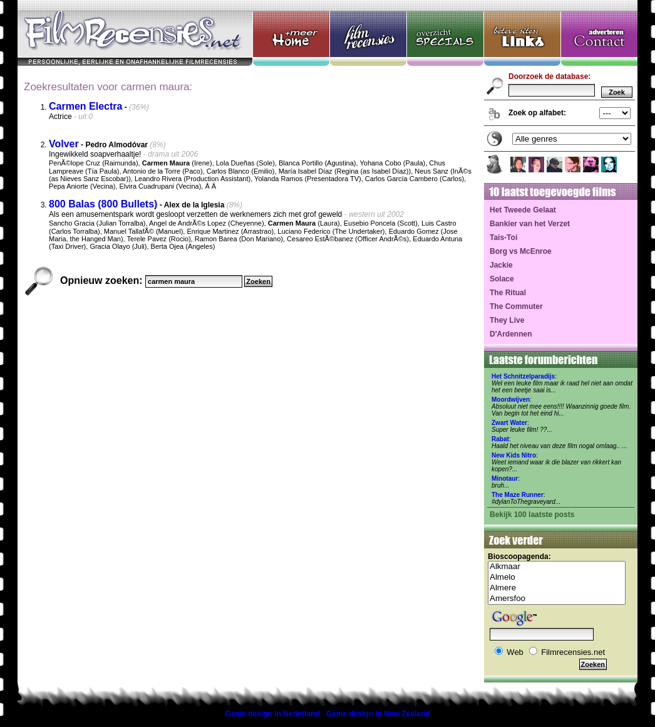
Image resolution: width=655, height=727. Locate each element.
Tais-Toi (503, 237)
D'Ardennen (511, 334)
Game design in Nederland (272, 713)
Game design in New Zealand (378, 713)
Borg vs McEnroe (521, 251)
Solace (502, 279)
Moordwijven (511, 399)
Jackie (501, 265)
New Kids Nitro (514, 455)
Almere (556, 588)
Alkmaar (556, 567)
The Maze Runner (518, 494)
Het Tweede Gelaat (523, 210)
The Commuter (516, 306)
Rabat (500, 439)
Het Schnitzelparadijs (523, 376)
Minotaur (505, 478)
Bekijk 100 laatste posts (532, 514)
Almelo (556, 577)
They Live (507, 320)
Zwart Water (509, 422)
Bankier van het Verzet (530, 223)
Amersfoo (556, 599)
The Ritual (508, 292)
